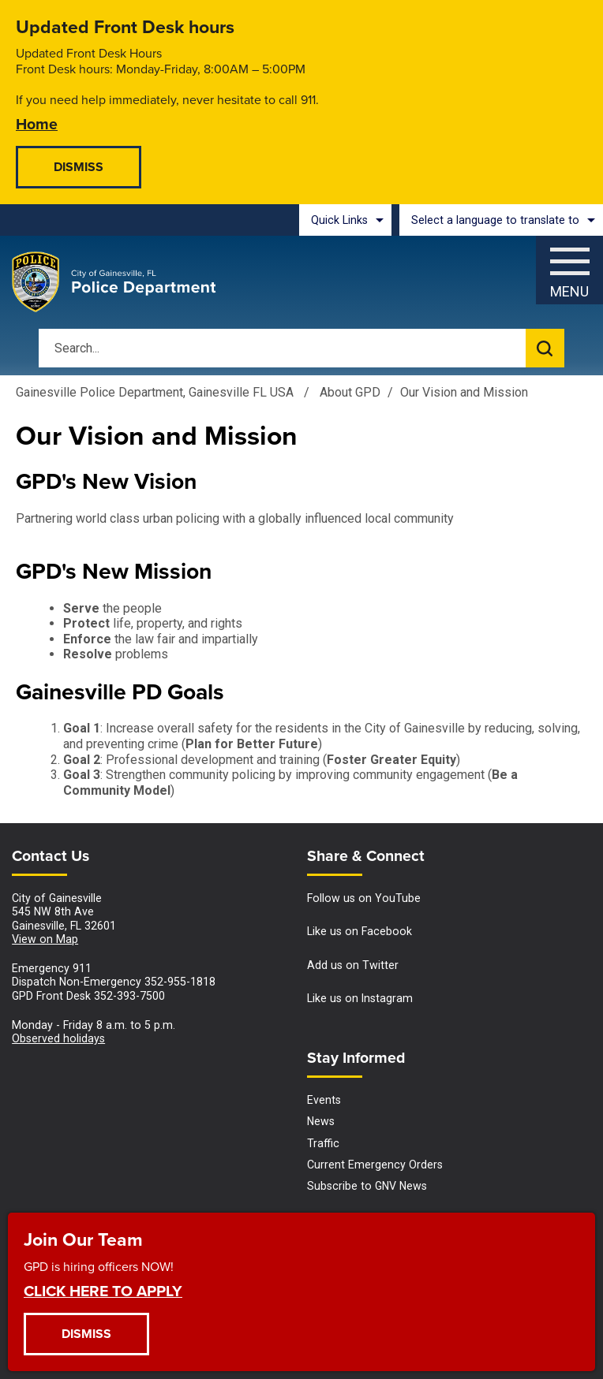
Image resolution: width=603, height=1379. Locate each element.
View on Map (45, 939)
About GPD (350, 392)
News (321, 1121)
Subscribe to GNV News (367, 1186)
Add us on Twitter (353, 965)
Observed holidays (58, 1038)
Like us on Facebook (359, 931)
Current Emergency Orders (375, 1164)
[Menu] (569, 266)
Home (37, 123)
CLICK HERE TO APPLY (103, 1290)
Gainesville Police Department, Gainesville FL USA (155, 392)
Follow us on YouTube (364, 898)
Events (324, 1100)
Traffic (323, 1143)
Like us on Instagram (360, 998)
